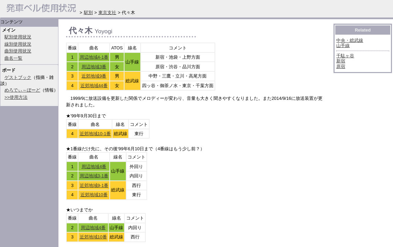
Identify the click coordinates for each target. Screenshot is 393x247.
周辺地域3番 (93, 66)
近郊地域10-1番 (95, 133)
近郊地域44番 (94, 85)
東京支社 (107, 12)
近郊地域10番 (94, 194)
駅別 (88, 12)
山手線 (343, 45)
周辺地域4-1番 (94, 57)
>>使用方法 (16, 97)
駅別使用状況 (17, 36)
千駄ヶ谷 (345, 55)
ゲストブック (17, 77)
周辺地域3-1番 (94, 175)
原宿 (340, 66)
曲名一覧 (13, 58)
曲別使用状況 (17, 51)
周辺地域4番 (93, 166)
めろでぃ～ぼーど (22, 90)
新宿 (340, 60)
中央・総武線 (349, 40)
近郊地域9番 (93, 76)
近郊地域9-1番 (94, 185)
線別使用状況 (17, 44)
